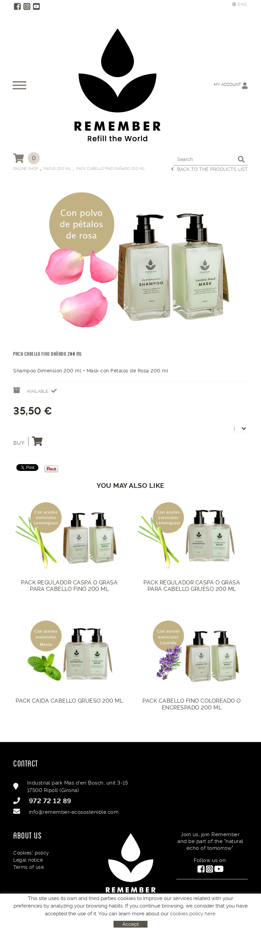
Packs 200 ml (57, 168)
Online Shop (25, 168)
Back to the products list (209, 169)
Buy (28, 441)
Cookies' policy (31, 853)
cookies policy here (192, 914)
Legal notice (28, 860)
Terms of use (28, 867)
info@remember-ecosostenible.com (74, 812)
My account (231, 85)
